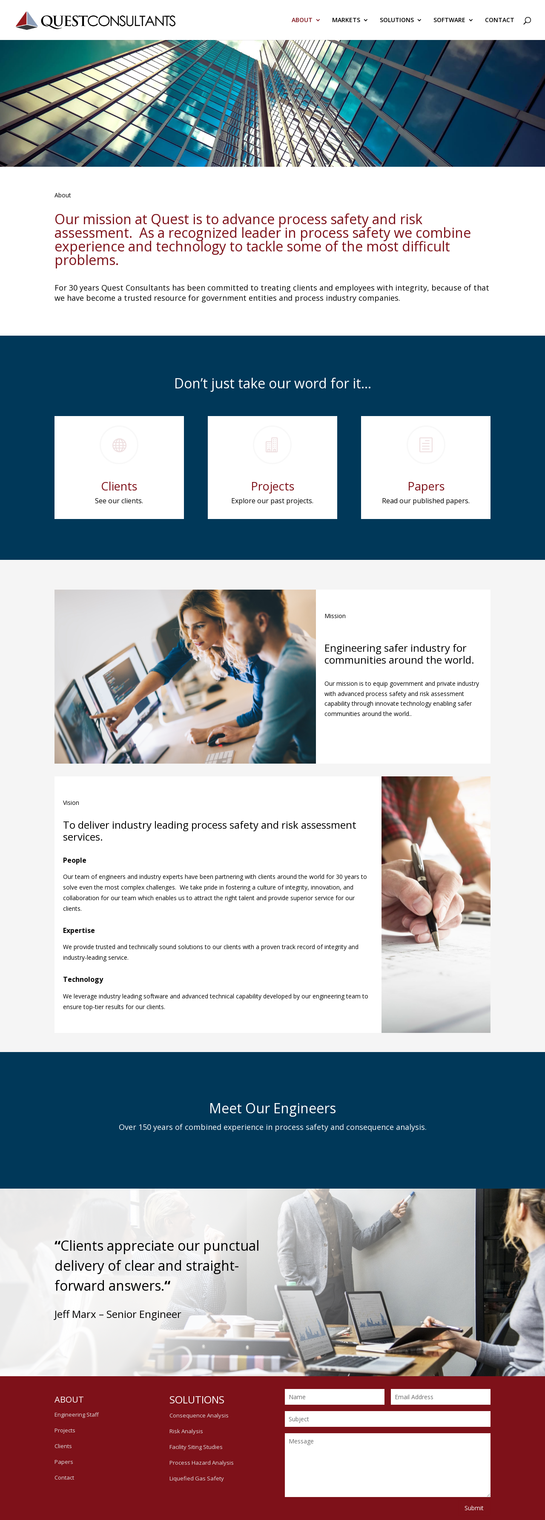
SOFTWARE (449, 20)
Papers (426, 487)
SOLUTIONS (397, 20)
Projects (272, 487)
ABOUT (302, 20)
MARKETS (346, 20)
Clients (119, 487)
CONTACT (499, 20)
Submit (474, 1508)
